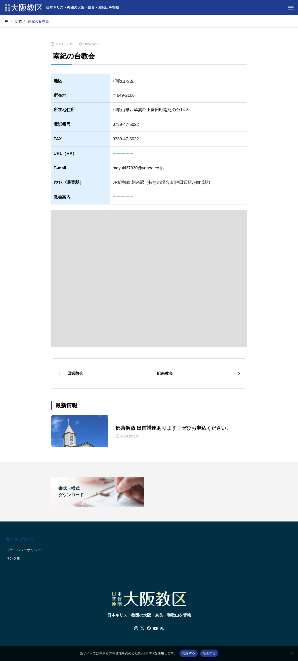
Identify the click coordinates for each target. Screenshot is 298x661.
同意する (188, 653)
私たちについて (20, 539)
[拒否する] (291, 653)
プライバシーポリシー (23, 550)
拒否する (209, 653)
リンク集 (13, 558)
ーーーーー (123, 153)
